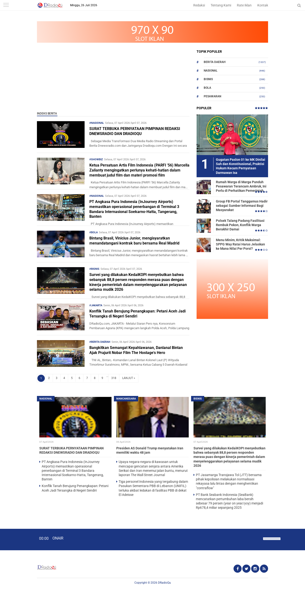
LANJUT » (128, 378)
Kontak (262, 5)
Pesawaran (212, 96)
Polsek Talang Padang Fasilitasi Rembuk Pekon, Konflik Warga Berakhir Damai (240, 225)
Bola (207, 87)
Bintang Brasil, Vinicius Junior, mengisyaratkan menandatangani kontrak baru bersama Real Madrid (134, 240)
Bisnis (208, 79)
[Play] (15, 539)
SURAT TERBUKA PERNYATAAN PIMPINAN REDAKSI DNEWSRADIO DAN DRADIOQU (134, 131)
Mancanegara (126, 398)
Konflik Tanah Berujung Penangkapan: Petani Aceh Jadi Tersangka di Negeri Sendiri (137, 313)
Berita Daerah (214, 62)
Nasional (211, 70)
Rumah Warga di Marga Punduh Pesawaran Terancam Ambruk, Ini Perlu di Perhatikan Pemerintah (241, 186)
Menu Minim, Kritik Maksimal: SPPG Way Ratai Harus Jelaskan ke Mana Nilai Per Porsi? (240, 244)
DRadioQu (164, 582)
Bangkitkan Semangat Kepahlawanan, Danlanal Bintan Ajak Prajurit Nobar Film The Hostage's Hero (136, 350)
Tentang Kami (221, 5)
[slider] (271, 542)
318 (113, 378)
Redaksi (199, 5)
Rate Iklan (244, 5)
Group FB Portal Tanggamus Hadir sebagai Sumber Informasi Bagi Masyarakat (242, 205)
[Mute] (257, 538)
